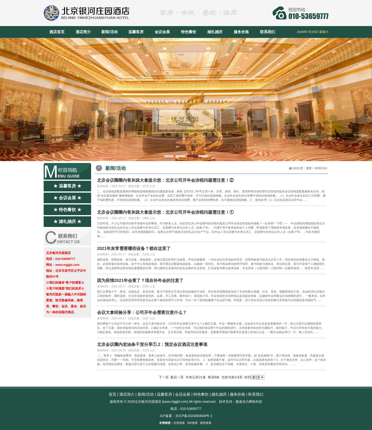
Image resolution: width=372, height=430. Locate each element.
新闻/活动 (109, 32)
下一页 (164, 377)
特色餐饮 (188, 32)
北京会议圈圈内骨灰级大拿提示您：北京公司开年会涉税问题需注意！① (165, 212)
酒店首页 (57, 32)
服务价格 (241, 32)
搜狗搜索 (205, 423)
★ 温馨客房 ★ (67, 186)
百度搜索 (179, 423)
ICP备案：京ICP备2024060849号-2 (186, 416)
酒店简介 (83, 32)
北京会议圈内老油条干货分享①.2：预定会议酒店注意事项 (152, 344)
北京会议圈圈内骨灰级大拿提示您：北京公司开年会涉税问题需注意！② (165, 180)
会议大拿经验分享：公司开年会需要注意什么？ (142, 312)
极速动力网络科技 (249, 401)
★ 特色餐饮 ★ (67, 209)
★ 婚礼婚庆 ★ (67, 221)
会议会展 (162, 32)
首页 (309, 168)
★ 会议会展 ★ (67, 197)
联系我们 (267, 32)
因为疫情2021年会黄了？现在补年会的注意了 (140, 280)
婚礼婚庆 (215, 32)
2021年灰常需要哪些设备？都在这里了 (134, 248)
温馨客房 (136, 32)
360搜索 (192, 423)
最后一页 (177, 377)
